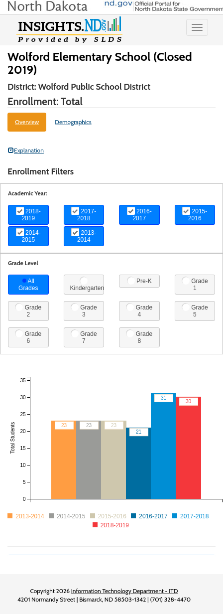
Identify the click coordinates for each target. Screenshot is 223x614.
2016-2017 (139, 214)
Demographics (73, 122)
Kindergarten (87, 284)
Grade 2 (28, 310)
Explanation (26, 150)
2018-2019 (28, 214)
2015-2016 (194, 214)
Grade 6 (28, 336)
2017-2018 (83, 214)
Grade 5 (195, 310)
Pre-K (139, 281)
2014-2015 (28, 235)
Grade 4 (139, 310)
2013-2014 (83, 235)
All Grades (28, 285)
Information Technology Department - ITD (124, 591)
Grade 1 (195, 284)
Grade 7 (84, 336)
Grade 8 (139, 336)
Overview (27, 122)
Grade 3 (84, 310)
